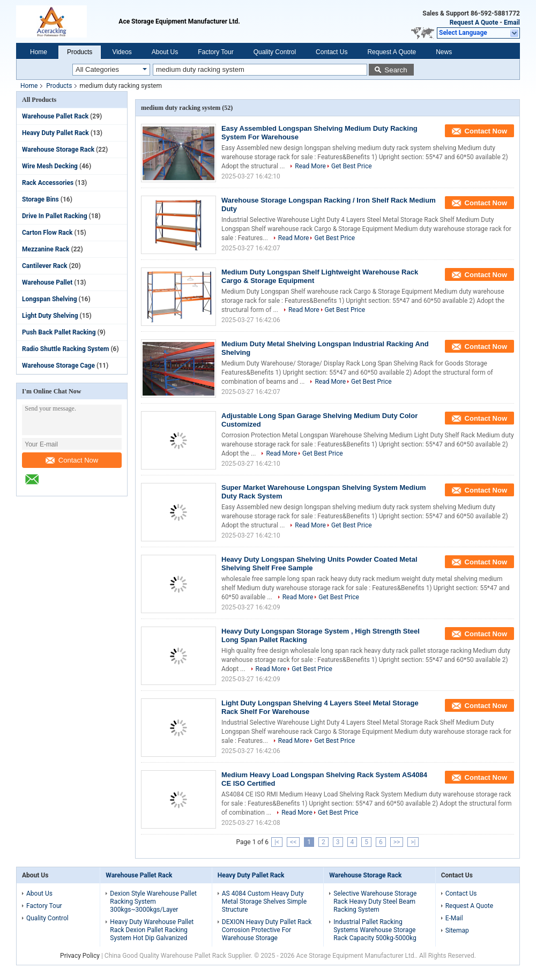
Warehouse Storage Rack (58, 149)
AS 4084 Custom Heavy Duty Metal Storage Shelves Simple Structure (264, 901)
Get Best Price (351, 166)
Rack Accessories (47, 183)
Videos (121, 52)
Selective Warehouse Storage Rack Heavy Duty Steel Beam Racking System (374, 901)
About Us (165, 52)
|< (276, 842)
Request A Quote (474, 22)
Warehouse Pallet (47, 282)
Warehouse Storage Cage (58, 365)
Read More (310, 166)
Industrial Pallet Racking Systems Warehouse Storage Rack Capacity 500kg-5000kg (374, 930)
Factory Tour (215, 52)
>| (413, 842)
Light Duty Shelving (50, 315)
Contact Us (331, 52)
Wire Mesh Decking (50, 166)
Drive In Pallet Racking (54, 216)
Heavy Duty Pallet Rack (55, 133)
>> (396, 842)
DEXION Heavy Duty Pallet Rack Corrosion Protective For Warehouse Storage (267, 930)
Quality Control (275, 52)
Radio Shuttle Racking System (65, 349)
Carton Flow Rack (47, 232)
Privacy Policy (80, 955)
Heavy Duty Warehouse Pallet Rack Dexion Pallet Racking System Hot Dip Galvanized (151, 930)
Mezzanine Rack (45, 249)
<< (293, 842)
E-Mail (454, 918)
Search (395, 70)
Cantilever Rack (44, 266)
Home (38, 52)
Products (79, 52)
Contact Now (72, 460)
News (444, 52)
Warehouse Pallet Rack (55, 116)
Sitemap (457, 930)
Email (512, 22)
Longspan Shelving (49, 299)
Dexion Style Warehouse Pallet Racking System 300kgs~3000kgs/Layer (153, 901)
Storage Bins (40, 199)
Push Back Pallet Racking (59, 332)
